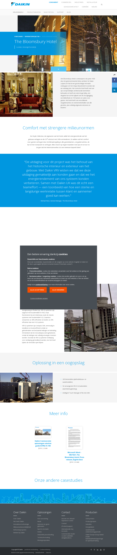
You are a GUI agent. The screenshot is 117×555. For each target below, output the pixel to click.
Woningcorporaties (43, 540)
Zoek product (90, 519)
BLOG (69, 12)
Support (60, 12)
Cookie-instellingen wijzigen (39, 298)
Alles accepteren (37, 290)
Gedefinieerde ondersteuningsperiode (93, 531)
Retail (39, 521)
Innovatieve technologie (21, 524)
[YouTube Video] (58, 232)
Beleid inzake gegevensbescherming (22, 552)
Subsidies (89, 524)
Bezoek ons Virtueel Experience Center (68, 520)
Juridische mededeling (31, 549)
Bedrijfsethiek (40, 552)
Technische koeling (43, 537)
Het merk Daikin (18, 521)
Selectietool (49, 12)
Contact (64, 523)
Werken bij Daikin (19, 533)
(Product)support (67, 526)
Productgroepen (34, 12)
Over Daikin (17, 519)
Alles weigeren (58, 290)
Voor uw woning (42, 519)
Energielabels (90, 527)
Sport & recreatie (43, 529)
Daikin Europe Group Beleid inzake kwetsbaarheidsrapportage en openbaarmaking (94, 538)
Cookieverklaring (45, 549)
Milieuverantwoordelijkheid (22, 527)
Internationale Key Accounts (67, 530)
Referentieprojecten (19, 530)
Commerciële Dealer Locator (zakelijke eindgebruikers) (68, 536)
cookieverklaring (41, 285)
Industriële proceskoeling (45, 535)
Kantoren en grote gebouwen (43, 525)
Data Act (48, 552)
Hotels (39, 532)
